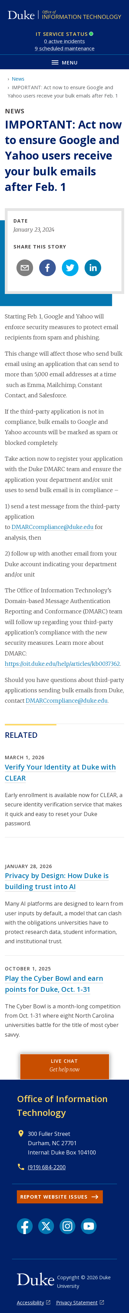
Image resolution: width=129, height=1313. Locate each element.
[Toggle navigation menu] (64, 61)
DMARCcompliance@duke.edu (53, 526)
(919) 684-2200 (47, 1167)
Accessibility (30, 1302)
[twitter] (70, 267)
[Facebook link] (25, 1226)
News (18, 78)
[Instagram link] (67, 1226)
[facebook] (47, 267)
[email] (24, 267)
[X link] (46, 1226)
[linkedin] (92, 267)
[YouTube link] (89, 1226)
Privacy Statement (77, 1302)
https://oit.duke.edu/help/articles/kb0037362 (62, 663)
